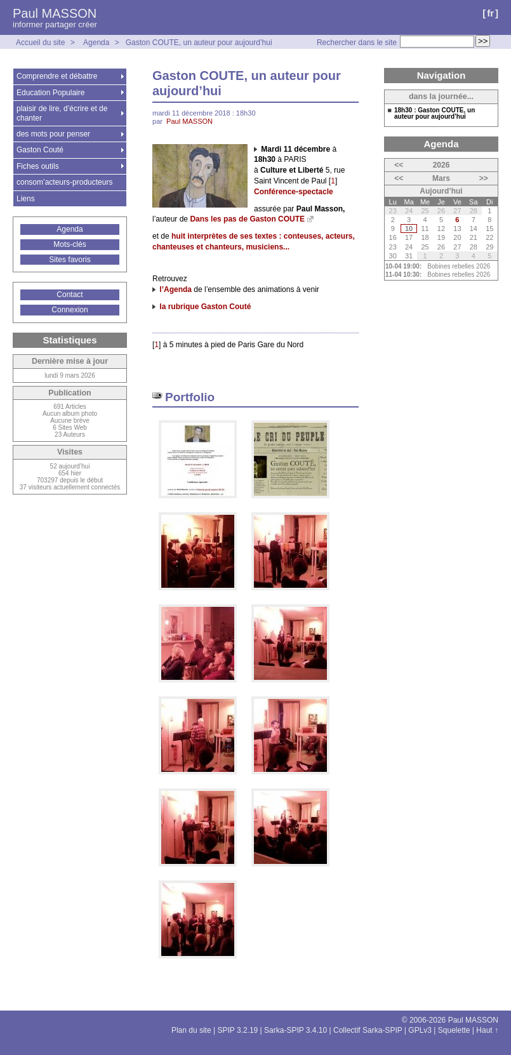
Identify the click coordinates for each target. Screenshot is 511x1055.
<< (398, 165)
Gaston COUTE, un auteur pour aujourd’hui (199, 42)
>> (483, 178)
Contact (69, 294)
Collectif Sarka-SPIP (367, 1030)
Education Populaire (50, 92)
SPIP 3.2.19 (237, 1030)
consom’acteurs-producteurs (64, 182)
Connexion (69, 309)
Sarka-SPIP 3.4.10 (295, 1030)
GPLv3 (420, 1030)
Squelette (454, 1030)
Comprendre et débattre (57, 76)
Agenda (96, 42)
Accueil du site (40, 42)
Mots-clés (69, 244)
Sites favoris (69, 259)
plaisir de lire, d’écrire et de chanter (62, 113)
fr (490, 13)
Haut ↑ (487, 1030)
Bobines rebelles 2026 (458, 266)
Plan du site (191, 1030)
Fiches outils (38, 166)
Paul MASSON (54, 13)
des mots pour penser (53, 133)
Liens (26, 198)
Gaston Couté (40, 149)
